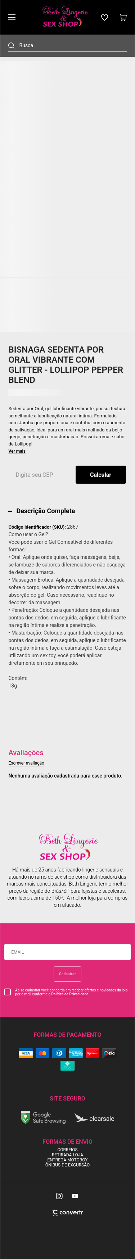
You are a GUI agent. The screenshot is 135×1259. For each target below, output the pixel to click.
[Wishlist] (104, 17)
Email (17, 952)
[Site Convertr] (67, 1213)
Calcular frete (101, 475)
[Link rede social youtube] (75, 1195)
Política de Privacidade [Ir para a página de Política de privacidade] (69, 994)
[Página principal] (64, 17)
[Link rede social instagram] (59, 1195)
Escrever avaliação (26, 763)
